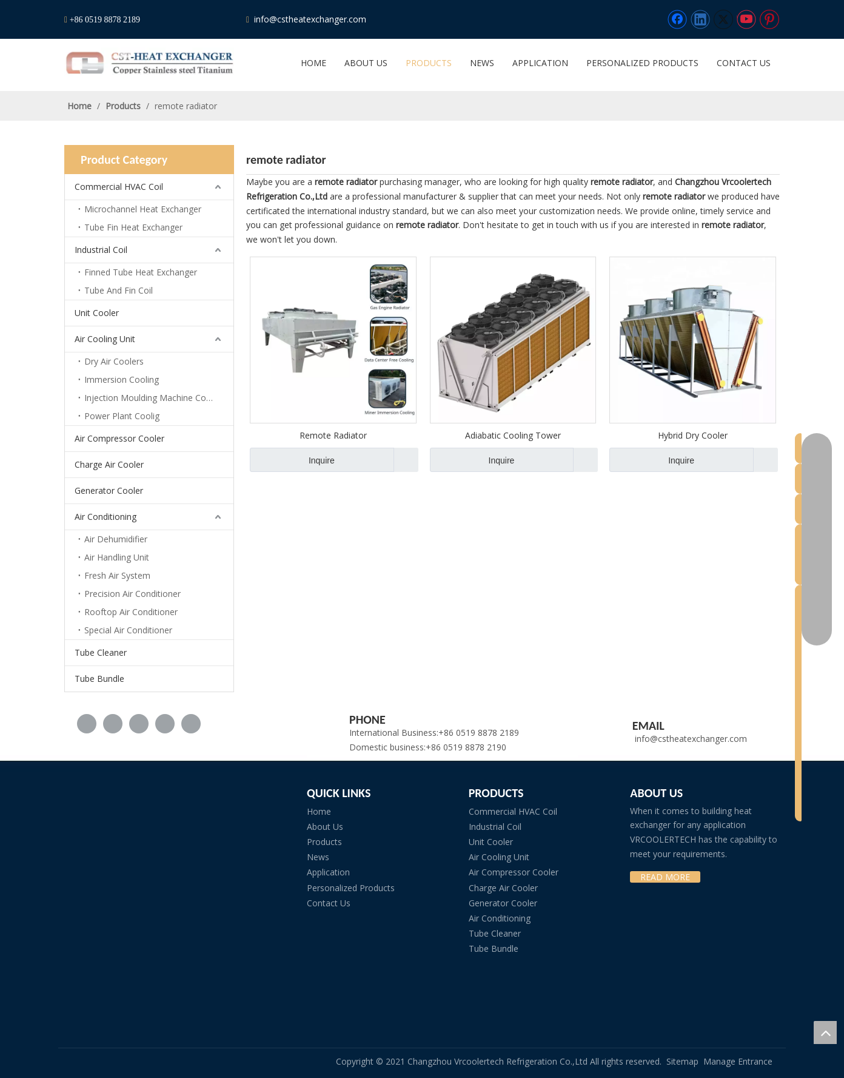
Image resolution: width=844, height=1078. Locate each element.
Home (319, 811)
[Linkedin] (700, 19)
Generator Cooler (109, 490)
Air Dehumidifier (115, 539)
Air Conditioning (105, 516)
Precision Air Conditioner (132, 593)
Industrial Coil (101, 249)
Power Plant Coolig (121, 416)
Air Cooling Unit (105, 339)
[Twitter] (723, 19)
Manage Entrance (737, 1061)
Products (324, 841)
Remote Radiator (333, 435)
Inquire (292, 460)
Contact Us (328, 903)
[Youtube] (746, 19)
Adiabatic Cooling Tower (513, 435)
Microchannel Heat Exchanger (142, 209)
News (318, 857)
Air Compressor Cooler (119, 438)
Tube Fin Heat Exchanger (133, 227)
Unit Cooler (97, 312)
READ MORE (665, 877)
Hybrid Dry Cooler (693, 435)
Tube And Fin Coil (118, 290)
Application (328, 872)
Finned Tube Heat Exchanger (140, 272)
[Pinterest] (769, 19)
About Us (325, 826)
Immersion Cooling (121, 379)
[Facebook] (677, 19)
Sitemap (682, 1061)
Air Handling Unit (116, 557)
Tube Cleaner (101, 652)
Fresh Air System (117, 575)
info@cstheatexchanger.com (309, 19)
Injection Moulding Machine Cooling (154, 397)
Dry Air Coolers (114, 361)
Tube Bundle (99, 678)
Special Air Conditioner (128, 630)
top (825, 1032)
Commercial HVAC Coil (119, 186)
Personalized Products (351, 888)
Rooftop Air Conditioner (131, 612)
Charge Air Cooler (109, 464)
